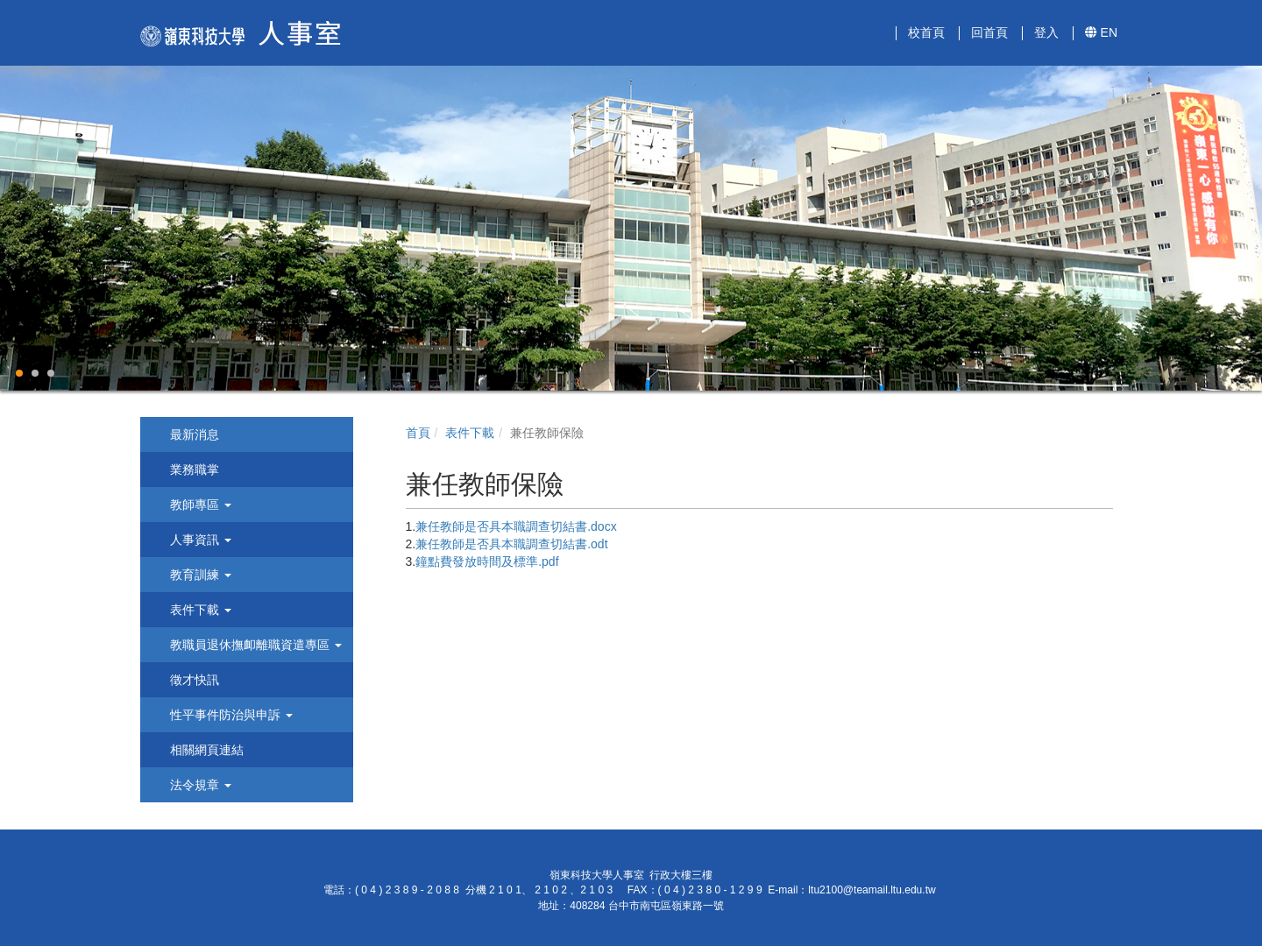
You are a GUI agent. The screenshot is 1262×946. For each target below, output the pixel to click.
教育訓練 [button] (199, 575)
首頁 (418, 433)
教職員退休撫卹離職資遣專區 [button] (254, 645)
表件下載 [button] (199, 610)
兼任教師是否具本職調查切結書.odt (511, 544)
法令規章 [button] (199, 785)
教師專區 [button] (199, 505)
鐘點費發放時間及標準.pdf (486, 561)
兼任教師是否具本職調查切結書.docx (515, 526)
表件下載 (469, 433)
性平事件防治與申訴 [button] (230, 715)
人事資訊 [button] (199, 540)
